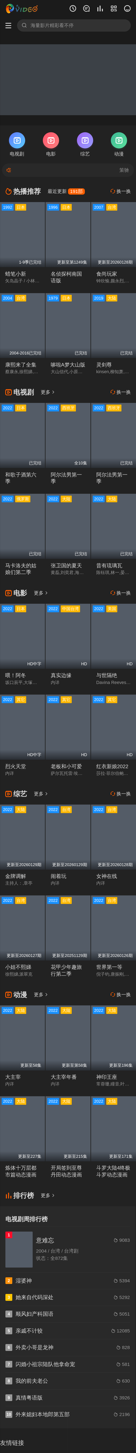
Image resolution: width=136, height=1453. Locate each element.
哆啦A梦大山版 (68, 365)
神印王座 (106, 1077)
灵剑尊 (104, 365)
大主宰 (13, 1077)
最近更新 (66, 191)
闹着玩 (58, 876)
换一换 (120, 191)
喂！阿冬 (15, 675)
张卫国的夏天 (66, 565)
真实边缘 (61, 675)
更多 (48, 392)
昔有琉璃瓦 (109, 565)
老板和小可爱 (66, 766)
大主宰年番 (64, 1077)
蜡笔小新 (15, 274)
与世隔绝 (106, 675)
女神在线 (106, 876)
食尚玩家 (106, 274)
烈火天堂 (15, 766)
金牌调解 (15, 876)
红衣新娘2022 (112, 766)
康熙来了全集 (20, 365)
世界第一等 (109, 967)
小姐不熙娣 (18, 967)
